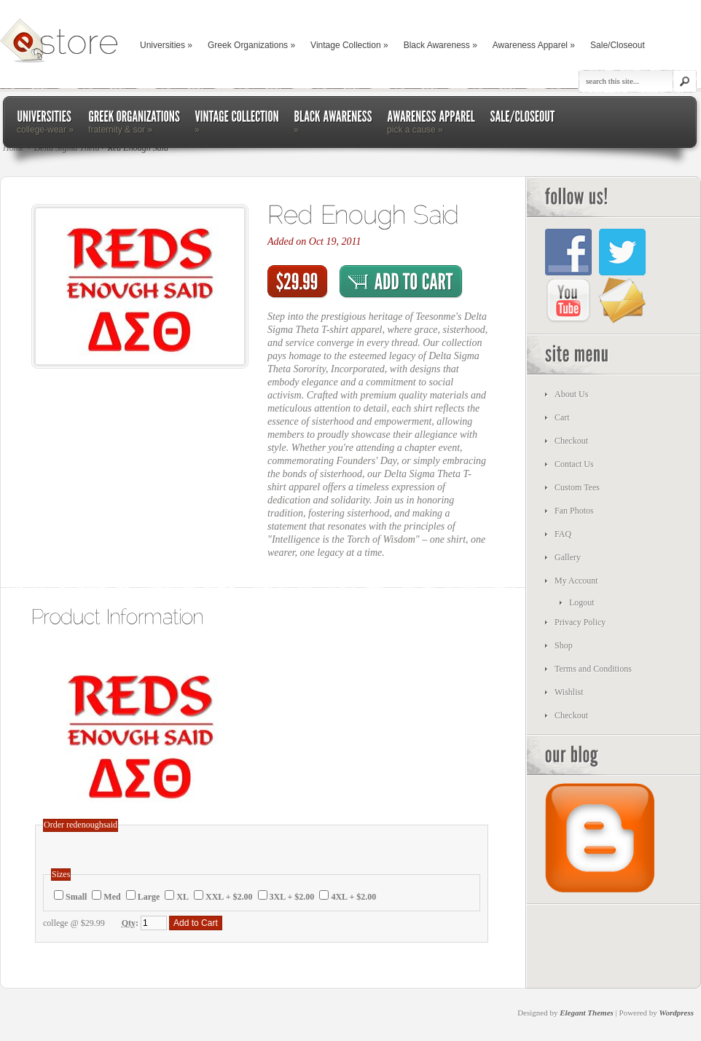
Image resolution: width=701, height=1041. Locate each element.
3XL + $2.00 (292, 897)
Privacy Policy (580, 622)
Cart (562, 417)
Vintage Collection (349, 45)
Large (149, 897)
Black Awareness (440, 45)
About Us (571, 394)
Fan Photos (574, 511)
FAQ (563, 534)
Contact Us (574, 464)
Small (76, 897)
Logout (582, 602)
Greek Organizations (251, 45)
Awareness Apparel (534, 45)
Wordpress (676, 1012)
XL (182, 897)
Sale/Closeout (617, 45)
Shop (564, 645)
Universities (166, 45)
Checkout (571, 441)
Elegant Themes (587, 1012)
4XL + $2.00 (353, 897)
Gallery (568, 557)
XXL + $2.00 (229, 897)
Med (111, 897)
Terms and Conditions (593, 669)
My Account (576, 581)
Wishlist (569, 692)
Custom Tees (577, 487)
